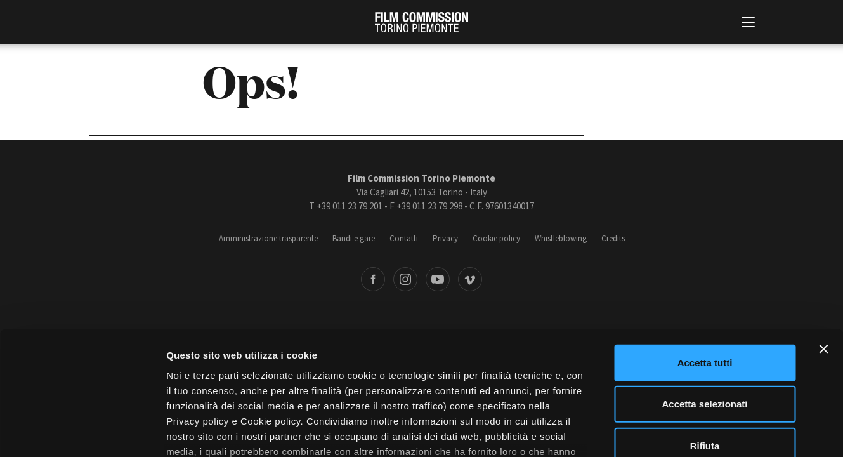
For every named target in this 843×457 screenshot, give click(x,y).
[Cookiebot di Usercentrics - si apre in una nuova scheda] (82, 432)
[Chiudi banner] (823, 249)
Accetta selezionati (704, 304)
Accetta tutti (705, 263)
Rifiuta (705, 346)
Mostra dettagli (667, 432)
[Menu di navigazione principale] (748, 23)
